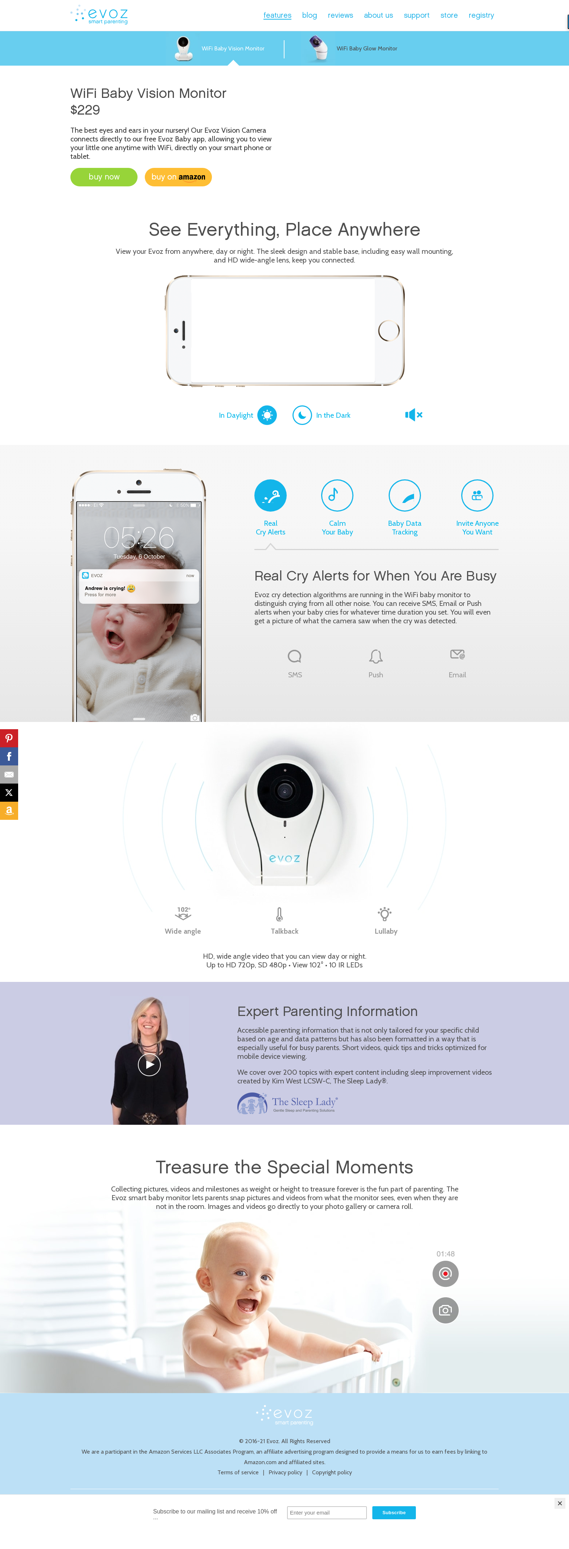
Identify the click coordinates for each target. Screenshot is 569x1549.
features (277, 15)
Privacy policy (285, 1472)
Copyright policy (332, 1472)
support (417, 15)
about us (378, 15)
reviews (340, 15)
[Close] (559, 1503)
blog (309, 15)
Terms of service (238, 1472)
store (449, 15)
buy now (104, 177)
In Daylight (248, 415)
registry (481, 15)
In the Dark (321, 415)
